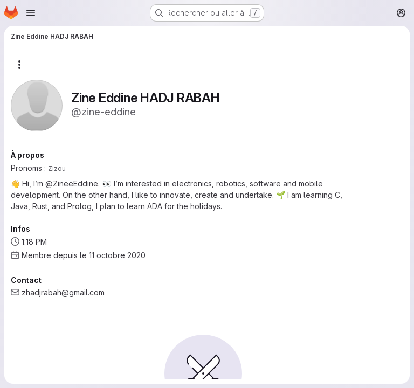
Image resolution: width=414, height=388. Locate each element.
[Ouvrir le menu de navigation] (30, 13)
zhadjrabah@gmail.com (63, 292)
